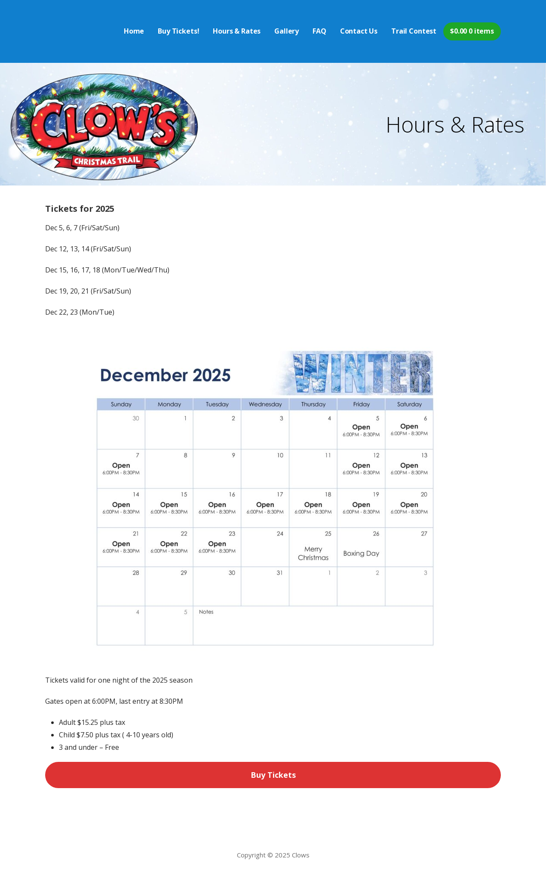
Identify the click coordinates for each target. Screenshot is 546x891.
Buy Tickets (273, 775)
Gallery (286, 31)
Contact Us (358, 31)
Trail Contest (413, 31)
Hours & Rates (237, 31)
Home (134, 31)
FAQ (319, 31)
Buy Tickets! (178, 31)
